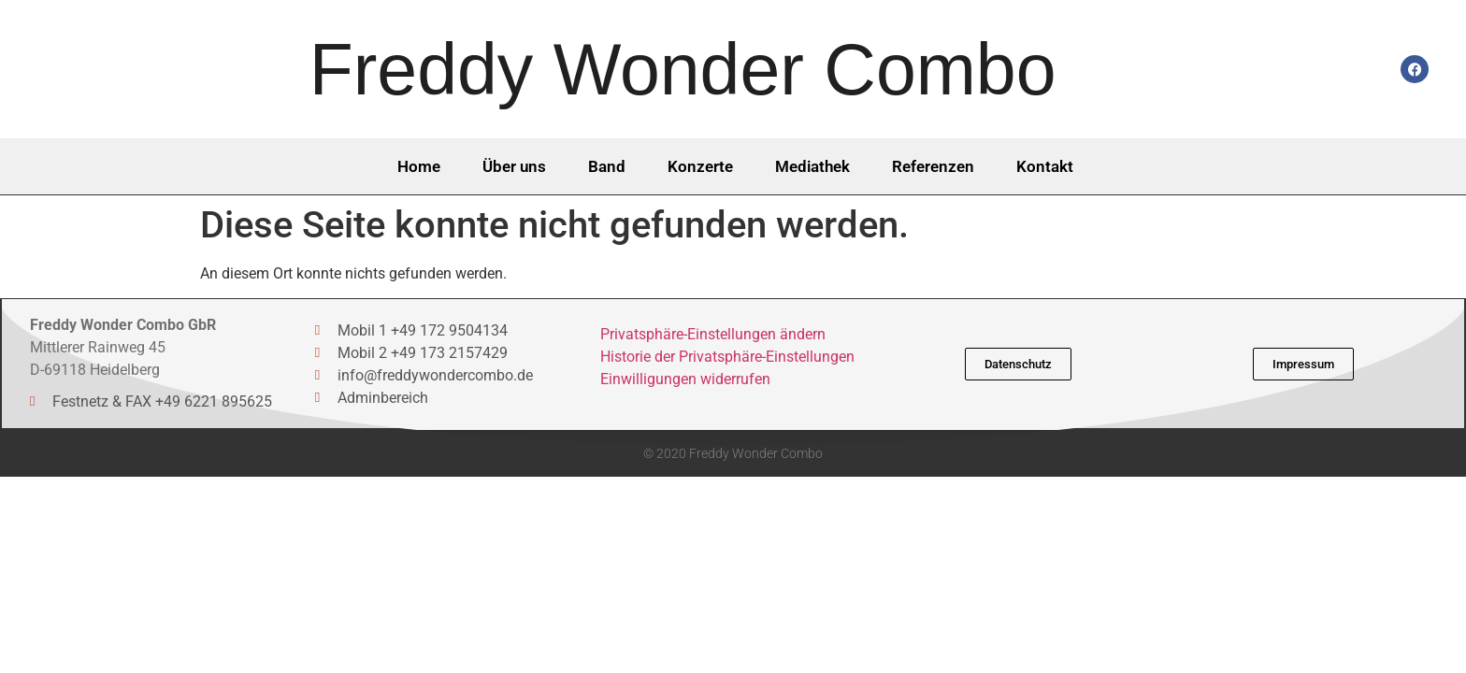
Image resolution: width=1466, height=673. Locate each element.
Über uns (514, 166)
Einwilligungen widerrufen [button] (685, 379)
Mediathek (812, 166)
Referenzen (933, 166)
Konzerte (700, 166)
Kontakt (1044, 166)
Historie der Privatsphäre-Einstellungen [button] (727, 356)
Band (606, 166)
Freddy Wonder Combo (682, 69)
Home (418, 166)
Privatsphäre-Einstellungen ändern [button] (713, 334)
